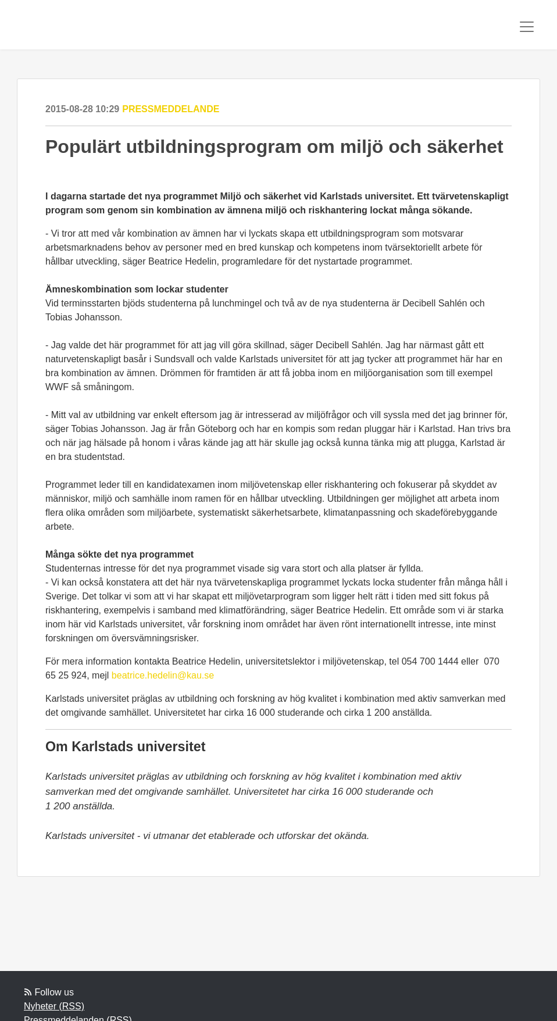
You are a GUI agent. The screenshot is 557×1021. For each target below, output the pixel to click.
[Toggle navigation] (526, 27)
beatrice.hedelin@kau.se (163, 675)
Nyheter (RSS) (54, 1006)
